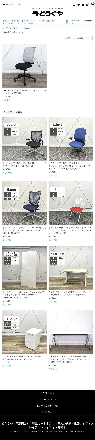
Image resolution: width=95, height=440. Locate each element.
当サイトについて (48, 393)
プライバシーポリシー (47, 399)
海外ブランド (17, 28)
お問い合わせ (47, 412)
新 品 (8, 28)
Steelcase (27, 28)
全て (2, 28)
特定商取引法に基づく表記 (47, 406)
